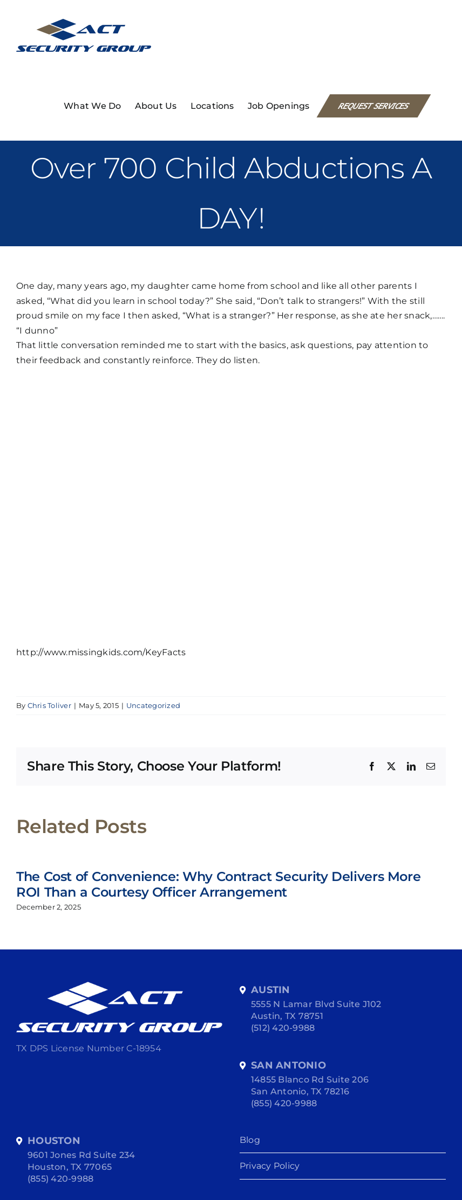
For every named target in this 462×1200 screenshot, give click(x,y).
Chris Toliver (49, 705)
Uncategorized (153, 705)
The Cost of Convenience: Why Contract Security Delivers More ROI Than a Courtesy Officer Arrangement (218, 884)
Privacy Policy (270, 1166)
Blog (250, 1140)
